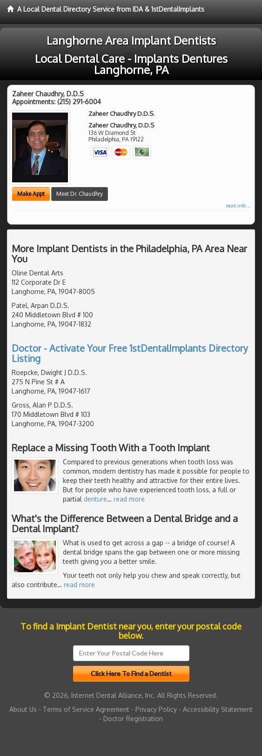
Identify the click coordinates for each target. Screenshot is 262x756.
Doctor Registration (133, 719)
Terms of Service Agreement (86, 709)
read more (129, 499)
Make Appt (31, 193)
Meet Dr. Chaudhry (79, 193)
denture (95, 499)
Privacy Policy (156, 709)
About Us (23, 709)
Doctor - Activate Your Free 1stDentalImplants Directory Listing (130, 353)
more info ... (238, 205)
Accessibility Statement (218, 709)
